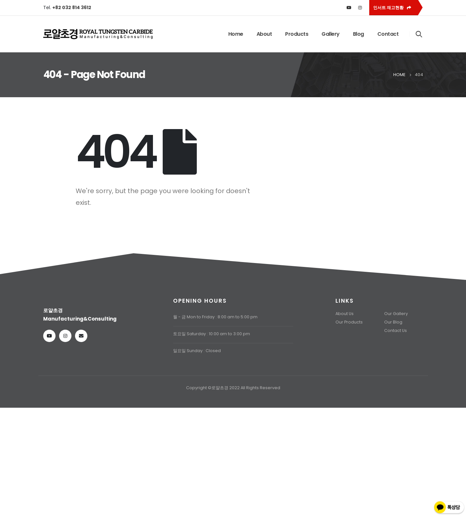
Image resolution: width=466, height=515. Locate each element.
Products (296, 34)
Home (235, 34)
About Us (344, 313)
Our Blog (393, 322)
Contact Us (395, 330)
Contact (388, 34)
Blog (358, 34)
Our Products (349, 322)
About (264, 34)
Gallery (330, 34)
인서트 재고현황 (392, 7)
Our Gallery (396, 313)
